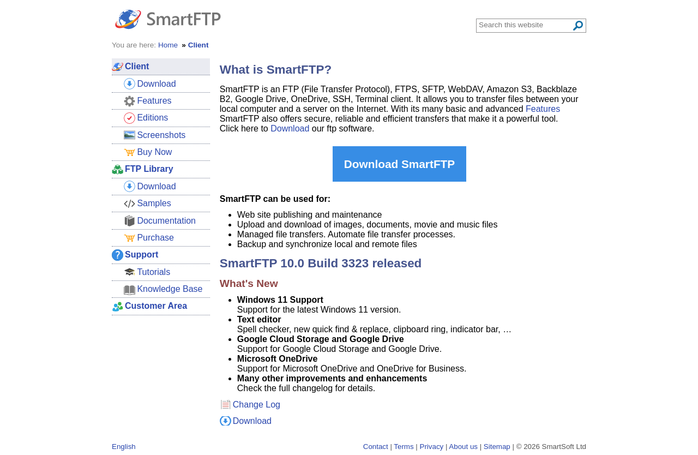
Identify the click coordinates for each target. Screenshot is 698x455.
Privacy (432, 446)
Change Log (256, 404)
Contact (375, 446)
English (124, 446)
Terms (403, 446)
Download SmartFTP (399, 164)
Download (289, 128)
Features (543, 108)
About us (463, 446)
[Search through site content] (525, 25)
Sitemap (497, 446)
